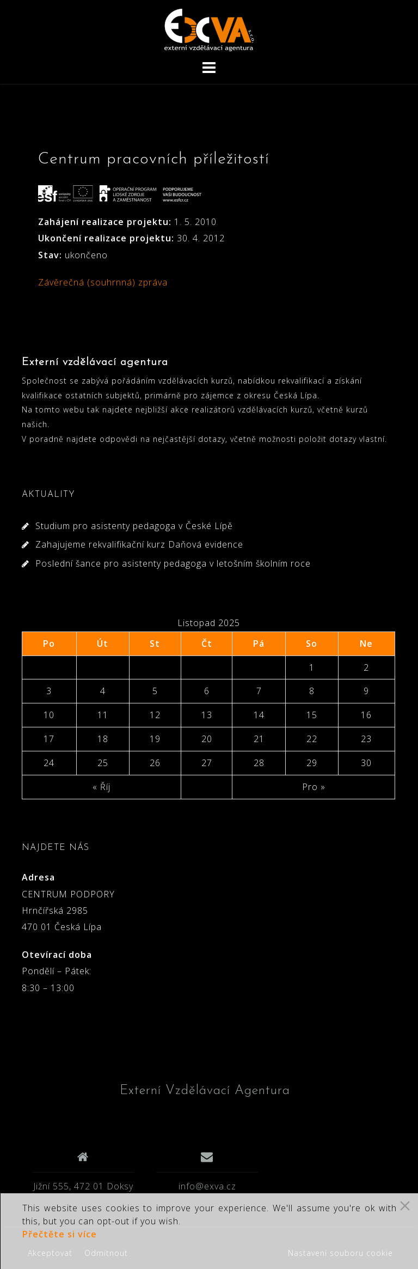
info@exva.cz (207, 1186)
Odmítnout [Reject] (106, 1253)
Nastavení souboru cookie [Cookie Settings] (340, 1253)
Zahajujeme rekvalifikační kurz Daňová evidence (139, 544)
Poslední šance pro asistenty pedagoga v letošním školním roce (173, 563)
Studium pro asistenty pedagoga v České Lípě (134, 526)
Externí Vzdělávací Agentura (205, 1090)
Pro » (313, 787)
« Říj (101, 787)
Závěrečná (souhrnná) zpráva (103, 282)
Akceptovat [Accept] (50, 1253)
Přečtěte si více (59, 1234)
